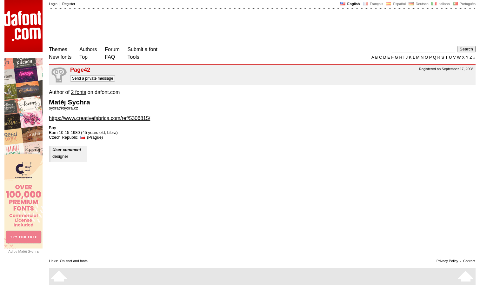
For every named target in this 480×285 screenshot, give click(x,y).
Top (83, 57)
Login (53, 4)
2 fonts (78, 92)
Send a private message (92, 78)
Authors (88, 49)
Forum (112, 49)
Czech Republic (67, 137)
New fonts (60, 57)
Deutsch (419, 4)
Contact (469, 261)
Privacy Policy (447, 261)
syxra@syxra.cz (63, 108)
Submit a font (142, 49)
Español (396, 4)
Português (464, 4)
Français (373, 4)
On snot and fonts (74, 261)
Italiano (440, 4)
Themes (58, 49)
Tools (133, 57)
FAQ (110, 57)
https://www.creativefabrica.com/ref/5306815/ (99, 118)
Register (68, 4)
